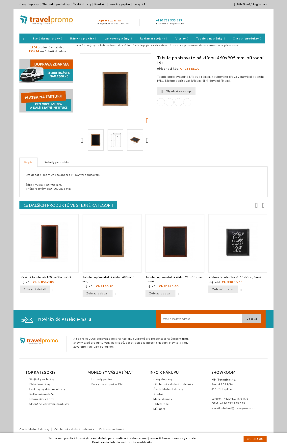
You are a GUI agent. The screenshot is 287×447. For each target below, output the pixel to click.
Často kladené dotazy (168, 389)
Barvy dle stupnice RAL (107, 384)
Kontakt (100, 4)
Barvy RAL (140, 4)
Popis (28, 162)
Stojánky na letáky (42, 379)
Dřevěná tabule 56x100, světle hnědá (45, 277)
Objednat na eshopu (176, 91)
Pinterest (187, 102)
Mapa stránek (162, 399)
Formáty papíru (119, 4)
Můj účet (159, 408)
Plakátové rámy (39, 384)
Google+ (178, 102)
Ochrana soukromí (111, 429)
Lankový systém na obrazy (47, 389)
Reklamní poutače (41, 394)
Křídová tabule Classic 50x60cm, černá (235, 277)
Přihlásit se (161, 404)
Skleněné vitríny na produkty (49, 404)
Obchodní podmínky (56, 4)
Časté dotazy (82, 4)
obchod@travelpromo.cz (238, 408)
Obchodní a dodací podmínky (173, 384)
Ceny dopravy (29, 4)
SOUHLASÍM (255, 439)
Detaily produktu (56, 162)
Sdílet (161, 102)
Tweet (169, 102)
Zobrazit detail (34, 289)
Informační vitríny (41, 399)
